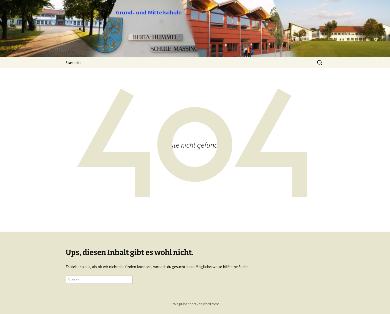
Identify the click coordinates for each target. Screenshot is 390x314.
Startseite (74, 62)
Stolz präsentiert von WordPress (195, 304)
